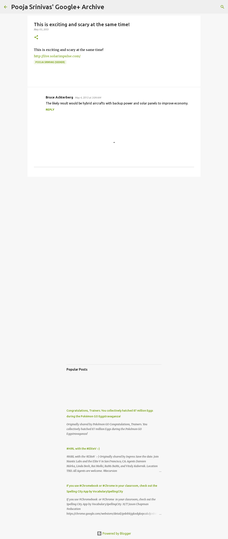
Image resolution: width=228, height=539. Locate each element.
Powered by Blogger (114, 533)
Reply (50, 109)
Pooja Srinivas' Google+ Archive (57, 6)
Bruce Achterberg (59, 97)
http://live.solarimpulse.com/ (57, 56)
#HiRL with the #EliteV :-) (83, 448)
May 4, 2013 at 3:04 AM (88, 97)
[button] (36, 37)
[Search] (109, 7)
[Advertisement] (114, 210)
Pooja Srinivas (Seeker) (50, 62)
